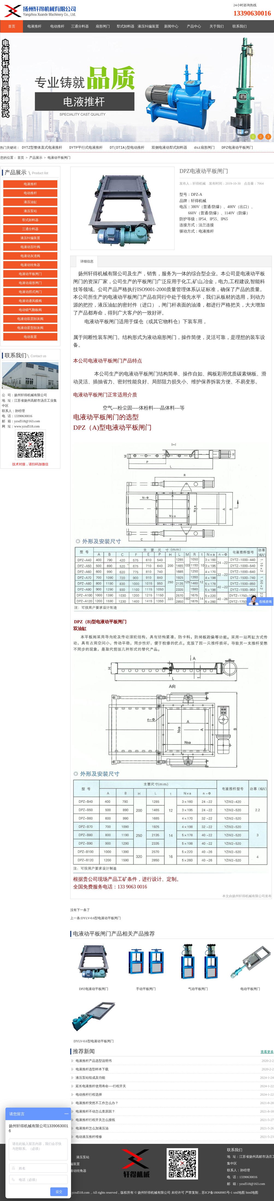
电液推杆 (34, 26)
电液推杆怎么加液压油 (92, 1128)
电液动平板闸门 (59, 158)
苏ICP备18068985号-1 (217, 1193)
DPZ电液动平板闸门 (237, 147)
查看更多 (267, 1052)
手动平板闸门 (146, 989)
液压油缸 (30, 202)
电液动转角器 (30, 265)
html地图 (252, 1193)
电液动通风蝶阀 (30, 301)
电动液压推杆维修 (89, 1137)
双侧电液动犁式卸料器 (169, 147)
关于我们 (217, 26)
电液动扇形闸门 (30, 283)
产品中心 (194, 26)
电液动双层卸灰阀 (30, 319)
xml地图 (239, 1193)
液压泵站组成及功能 (90, 1078)
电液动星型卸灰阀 (30, 328)
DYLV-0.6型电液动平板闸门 (101, 918)
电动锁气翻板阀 (30, 310)
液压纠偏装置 (148, 26)
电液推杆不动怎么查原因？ (95, 1112)
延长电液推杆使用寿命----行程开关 (101, 1086)
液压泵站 (30, 211)
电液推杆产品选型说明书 (94, 1061)
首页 (11, 26)
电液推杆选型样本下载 (92, 1069)
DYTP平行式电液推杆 (86, 147)
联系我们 (239, 26)
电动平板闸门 (250, 989)
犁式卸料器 (125, 26)
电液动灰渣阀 (30, 256)
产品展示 (35, 158)
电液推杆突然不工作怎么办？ (97, 1103)
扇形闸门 (103, 26)
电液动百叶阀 (30, 247)
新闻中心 (171, 26)
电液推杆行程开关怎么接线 (95, 1120)
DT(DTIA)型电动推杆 (127, 147)
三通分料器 (80, 26)
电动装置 (30, 337)
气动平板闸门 (198, 989)
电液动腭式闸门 (30, 292)
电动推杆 (57, 26)
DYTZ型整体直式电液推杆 (42, 147)
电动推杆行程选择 (89, 1095)
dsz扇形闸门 (204, 147)
